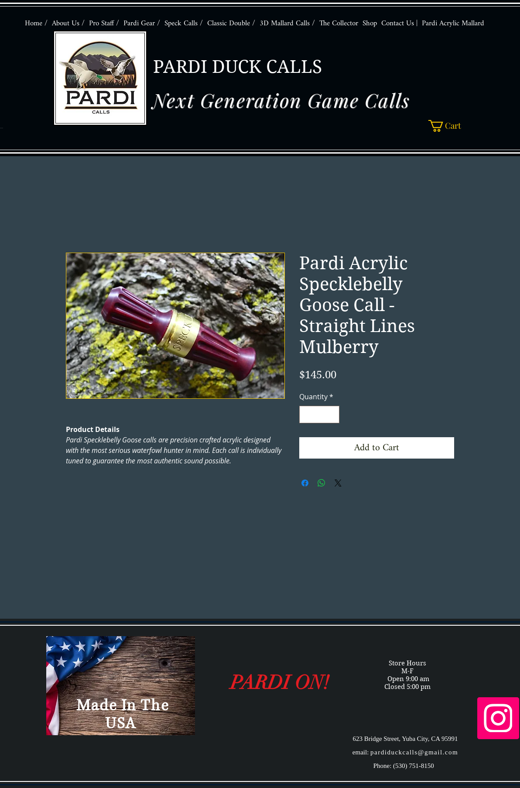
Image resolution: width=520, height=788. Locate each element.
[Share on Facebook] (305, 483)
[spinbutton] (319, 414)
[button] (450, 126)
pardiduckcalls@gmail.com (414, 752)
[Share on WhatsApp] (321, 483)
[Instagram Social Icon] (498, 718)
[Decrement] (307, 414)
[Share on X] (338, 483)
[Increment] (332, 414)
